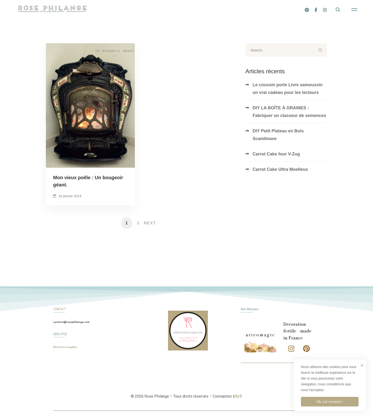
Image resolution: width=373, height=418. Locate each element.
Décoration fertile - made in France (297, 331)
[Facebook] (329, 9)
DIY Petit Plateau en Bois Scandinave (278, 135)
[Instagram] (338, 9)
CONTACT (59, 309)
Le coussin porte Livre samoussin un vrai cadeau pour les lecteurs (288, 88)
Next (150, 223)
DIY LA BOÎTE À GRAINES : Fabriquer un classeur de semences (289, 111)
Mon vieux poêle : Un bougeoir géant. (88, 182)
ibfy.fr (237, 396)
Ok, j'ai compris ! (330, 402)
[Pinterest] (319, 9)
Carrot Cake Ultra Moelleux (280, 169)
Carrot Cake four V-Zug (276, 154)
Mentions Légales (65, 347)
